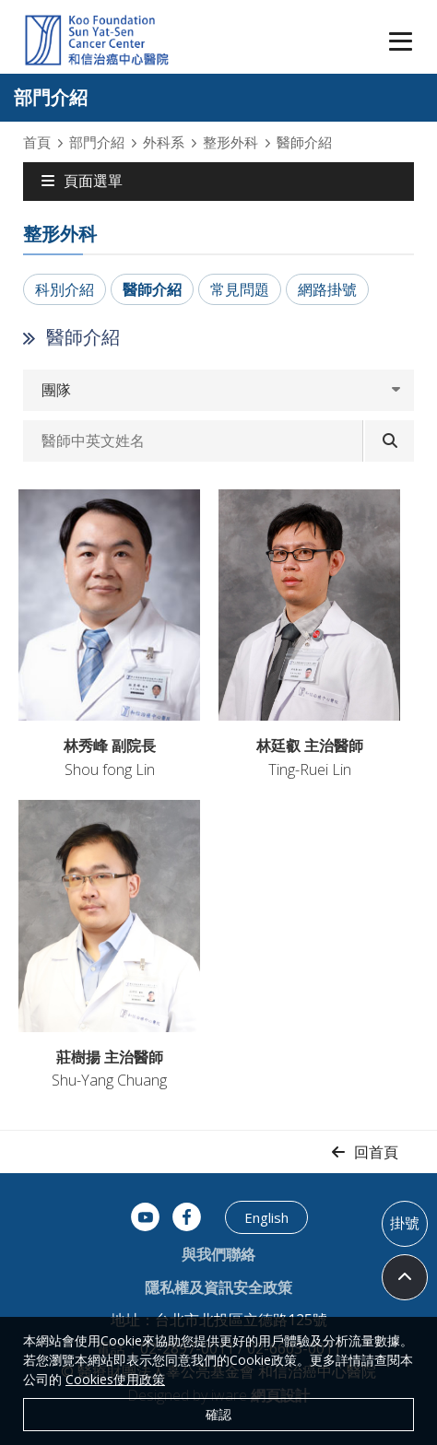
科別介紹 (64, 289)
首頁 (37, 142)
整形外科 (230, 142)
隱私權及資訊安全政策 (218, 1287)
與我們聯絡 (218, 1254)
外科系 (163, 142)
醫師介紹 (152, 289)
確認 (218, 1414)
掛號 (404, 1223)
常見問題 (239, 289)
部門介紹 (96, 142)
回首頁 (376, 1152)
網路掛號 (327, 289)
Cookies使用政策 (115, 1379)
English (266, 1217)
